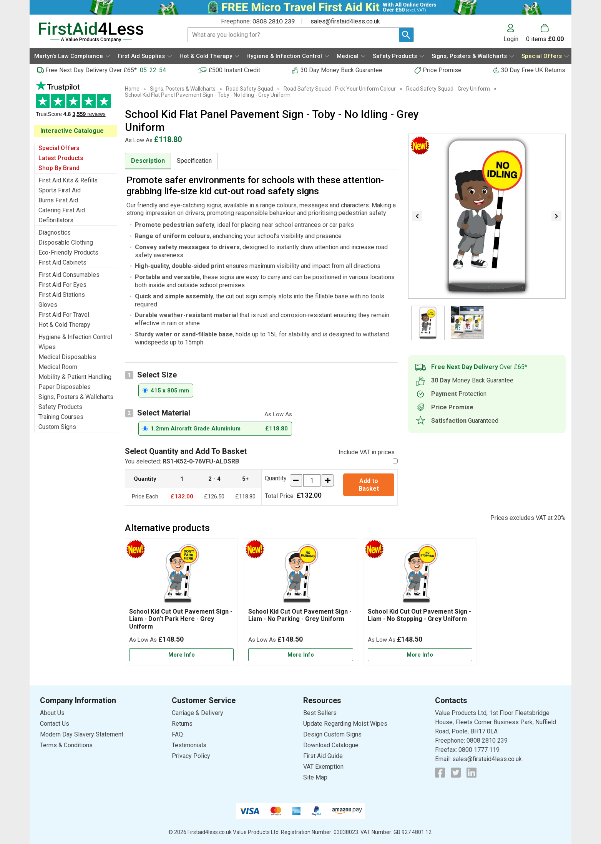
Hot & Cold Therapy (64, 324)
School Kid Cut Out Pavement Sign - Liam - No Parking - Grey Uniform (300, 615)
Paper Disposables (64, 387)
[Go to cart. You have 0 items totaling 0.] (545, 33)
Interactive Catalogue (72, 130)
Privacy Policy (191, 756)
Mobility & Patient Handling (74, 377)
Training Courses (60, 416)
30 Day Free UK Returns (533, 70)
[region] (181, 575)
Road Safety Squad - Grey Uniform (448, 89)
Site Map (315, 777)
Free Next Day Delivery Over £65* (91, 70)
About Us (52, 713)
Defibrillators (55, 220)
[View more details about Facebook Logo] (440, 773)
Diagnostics (54, 232)
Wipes (47, 347)
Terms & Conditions (66, 745)
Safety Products (60, 406)
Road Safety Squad (249, 89)
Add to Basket (369, 484)
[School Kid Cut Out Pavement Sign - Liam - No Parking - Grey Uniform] (300, 601)
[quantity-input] (311, 480)
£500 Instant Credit (234, 70)
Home (132, 89)
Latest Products (60, 158)
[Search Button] (406, 35)
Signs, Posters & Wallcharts (75, 396)
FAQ (177, 734)
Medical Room (57, 367)
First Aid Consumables (69, 274)
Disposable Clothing (65, 242)
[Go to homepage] (103, 32)
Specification (194, 160)
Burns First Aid (58, 200)
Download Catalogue (331, 745)
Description (148, 160)
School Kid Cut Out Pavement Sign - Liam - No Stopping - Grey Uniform (419, 615)
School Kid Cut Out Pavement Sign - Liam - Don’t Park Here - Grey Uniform (180, 619)
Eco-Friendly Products (68, 252)
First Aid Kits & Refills (68, 180)
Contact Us (54, 723)
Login (510, 38)
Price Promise (442, 70)
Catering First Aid (61, 210)
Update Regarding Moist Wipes (345, 723)
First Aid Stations (61, 294)
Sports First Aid (59, 190)
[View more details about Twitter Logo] (456, 773)
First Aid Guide (323, 756)
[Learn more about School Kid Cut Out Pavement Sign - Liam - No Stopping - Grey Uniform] (420, 655)
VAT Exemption (323, 766)
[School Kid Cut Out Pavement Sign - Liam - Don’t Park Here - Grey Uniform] (181, 601)
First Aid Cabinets (62, 262)
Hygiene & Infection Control (75, 337)
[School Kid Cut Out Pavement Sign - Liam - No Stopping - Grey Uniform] (420, 601)
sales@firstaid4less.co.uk (345, 21)
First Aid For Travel (63, 314)
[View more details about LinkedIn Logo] (471, 773)
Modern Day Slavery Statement (81, 734)
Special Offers (59, 148)
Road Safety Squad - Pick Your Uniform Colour (340, 89)
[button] (514, 33)
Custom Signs (57, 426)
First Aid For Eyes (62, 284)
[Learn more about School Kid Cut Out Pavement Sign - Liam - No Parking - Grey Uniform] (300, 655)
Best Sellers (320, 713)
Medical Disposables (67, 357)
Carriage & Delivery (197, 713)
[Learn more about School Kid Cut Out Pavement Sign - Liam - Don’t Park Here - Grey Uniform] (181, 655)
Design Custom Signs (332, 734)
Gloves (47, 304)
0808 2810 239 (273, 21)
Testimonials (75, 103)
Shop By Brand (59, 168)
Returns (182, 723)
